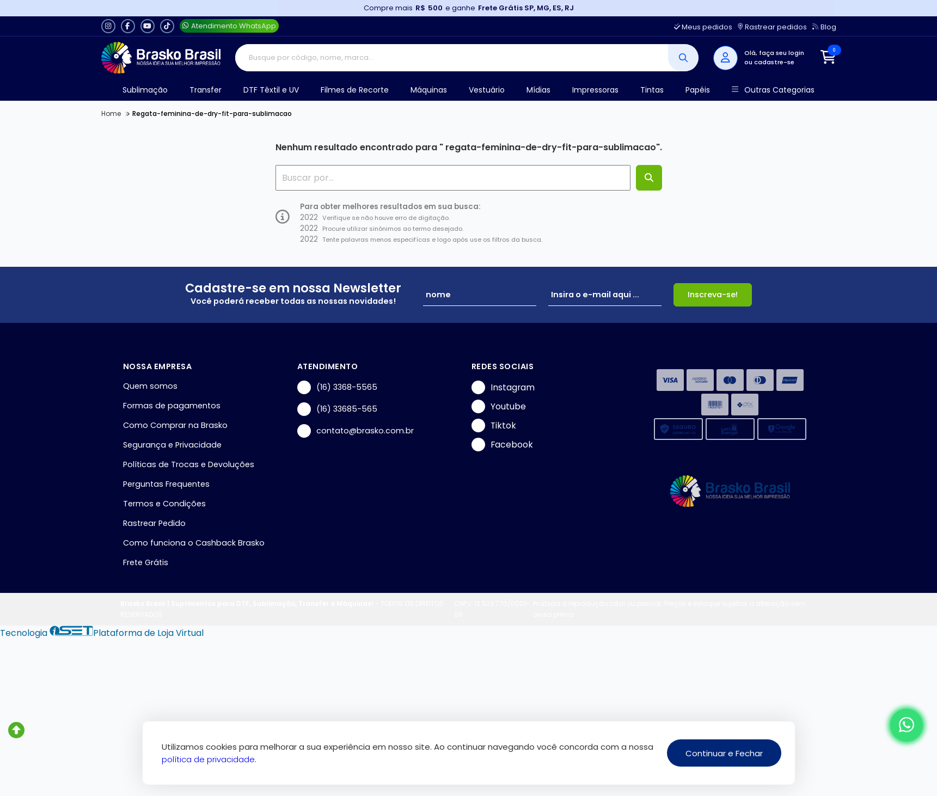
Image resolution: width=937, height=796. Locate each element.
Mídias (538, 89)
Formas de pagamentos (172, 405)
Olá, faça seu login (774, 52)
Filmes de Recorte (355, 89)
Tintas (652, 89)
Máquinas (429, 89)
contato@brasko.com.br (355, 431)
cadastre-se (774, 62)
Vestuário (487, 89)
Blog (824, 27)
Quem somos (150, 386)
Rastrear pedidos (772, 27)
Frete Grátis (145, 562)
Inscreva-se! (713, 294)
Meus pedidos (703, 27)
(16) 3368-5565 (337, 387)
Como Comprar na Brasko (175, 425)
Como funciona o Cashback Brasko (194, 542)
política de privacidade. (209, 759)
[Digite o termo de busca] (451, 57)
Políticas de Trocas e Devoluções (188, 464)
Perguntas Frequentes (166, 484)
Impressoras (595, 89)
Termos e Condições (164, 503)
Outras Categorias (773, 90)
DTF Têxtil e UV (271, 89)
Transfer (205, 89)
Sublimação (145, 89)
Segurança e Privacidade (172, 444)
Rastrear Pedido (154, 523)
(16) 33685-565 (337, 409)
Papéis (697, 89)
